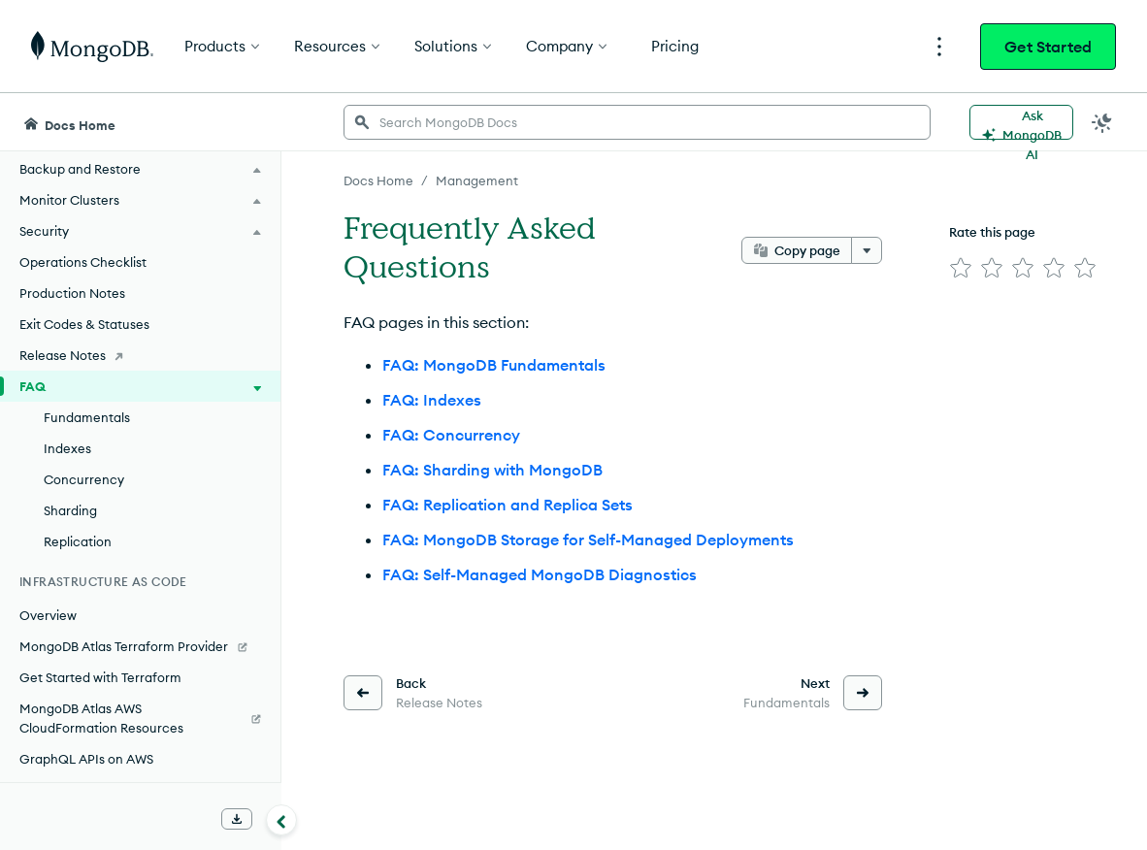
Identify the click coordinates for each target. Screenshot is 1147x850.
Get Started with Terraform (100, 677)
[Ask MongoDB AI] (1021, 122)
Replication (78, 541)
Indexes (67, 448)
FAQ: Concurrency (451, 434)
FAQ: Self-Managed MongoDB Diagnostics (539, 574)
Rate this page (992, 232)
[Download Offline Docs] (236, 819)
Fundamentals (87, 417)
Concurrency (84, 479)
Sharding (70, 510)
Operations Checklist (83, 262)
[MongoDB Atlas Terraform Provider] (140, 646)
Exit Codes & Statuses (84, 324)
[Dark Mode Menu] (1102, 122)
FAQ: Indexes (431, 399)
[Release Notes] (140, 355)
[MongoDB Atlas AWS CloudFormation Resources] (140, 718)
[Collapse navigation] (281, 819)
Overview (48, 615)
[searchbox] (637, 122)
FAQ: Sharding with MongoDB (492, 469)
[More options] (866, 250)
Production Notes (72, 293)
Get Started (1048, 46)
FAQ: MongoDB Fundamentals (494, 365)
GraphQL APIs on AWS (86, 759)
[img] (960, 267)
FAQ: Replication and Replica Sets (507, 504)
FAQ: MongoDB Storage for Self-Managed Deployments (588, 539)
